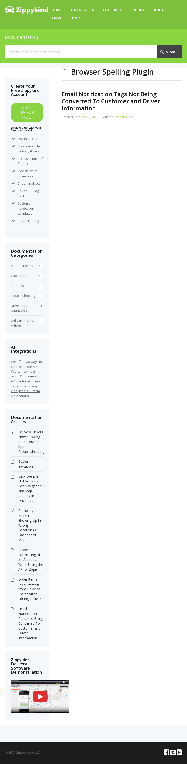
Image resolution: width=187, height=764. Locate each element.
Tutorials (17, 285)
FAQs (56, 18)
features (24, 163)
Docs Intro (83, 10)
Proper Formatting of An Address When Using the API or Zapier (30, 559)
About (160, 10)
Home (57, 10)
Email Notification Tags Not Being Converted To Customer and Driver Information (111, 101)
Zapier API (18, 276)
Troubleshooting (23, 295)
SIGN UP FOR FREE (27, 112)
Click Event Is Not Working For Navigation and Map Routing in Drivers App (30, 488)
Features (112, 10)
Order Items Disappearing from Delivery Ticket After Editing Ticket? (29, 589)
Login (76, 18)
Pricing (138, 10)
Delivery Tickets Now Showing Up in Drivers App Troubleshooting (31, 442)
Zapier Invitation (25, 464)
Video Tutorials (22, 266)
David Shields (122, 117)
